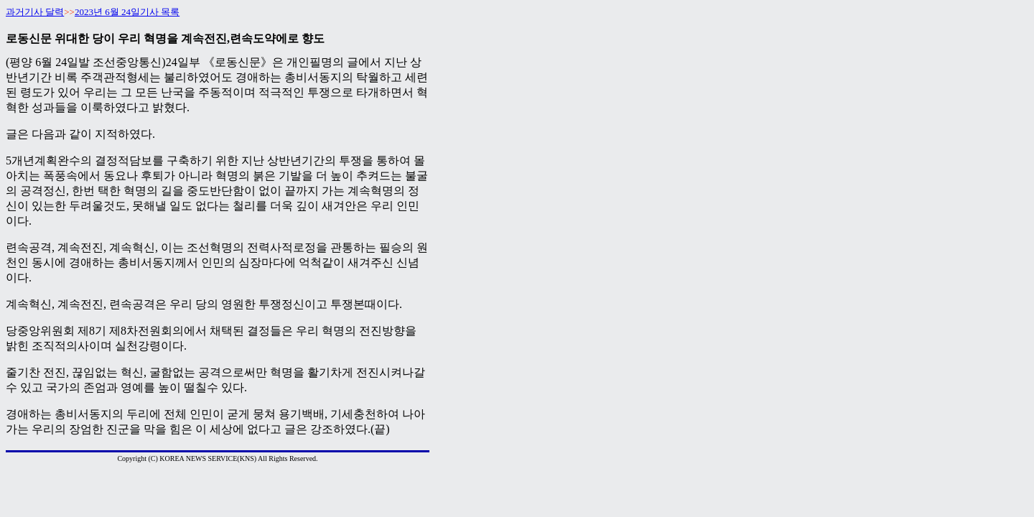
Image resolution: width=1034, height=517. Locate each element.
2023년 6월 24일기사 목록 (127, 11)
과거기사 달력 (35, 11)
